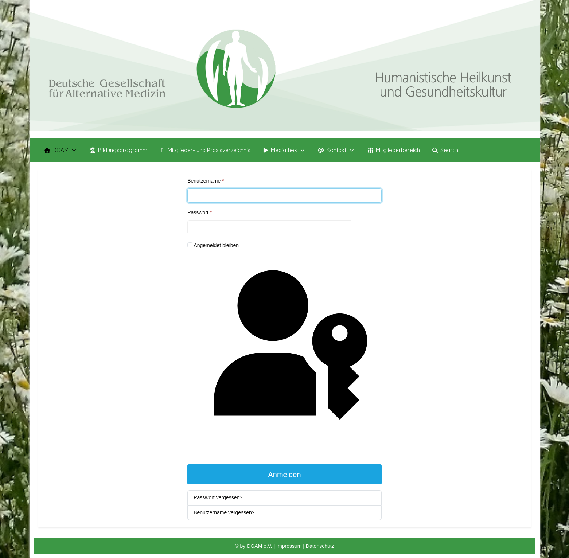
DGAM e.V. (259, 546)
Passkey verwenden (284, 356)
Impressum (289, 546)
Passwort (199, 212)
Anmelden (284, 475)
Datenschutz (320, 546)
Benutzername (205, 181)
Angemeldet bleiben (216, 245)
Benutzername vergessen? (224, 512)
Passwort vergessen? (218, 497)
